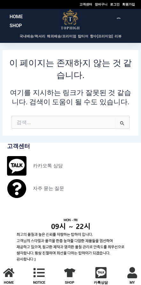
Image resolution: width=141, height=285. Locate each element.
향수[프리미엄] (101, 36)
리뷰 (118, 36)
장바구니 (101, 4)
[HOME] (8, 272)
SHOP (16, 25)
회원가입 (128, 4)
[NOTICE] (39, 272)
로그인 (115, 4)
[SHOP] (69, 272)
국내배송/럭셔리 (32, 36)
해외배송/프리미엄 (61, 36)
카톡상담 (101, 283)
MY (132, 283)
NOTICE (39, 283)
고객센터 (85, 4)
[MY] (132, 272)
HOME (16, 17)
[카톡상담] (101, 272)
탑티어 (83, 36)
